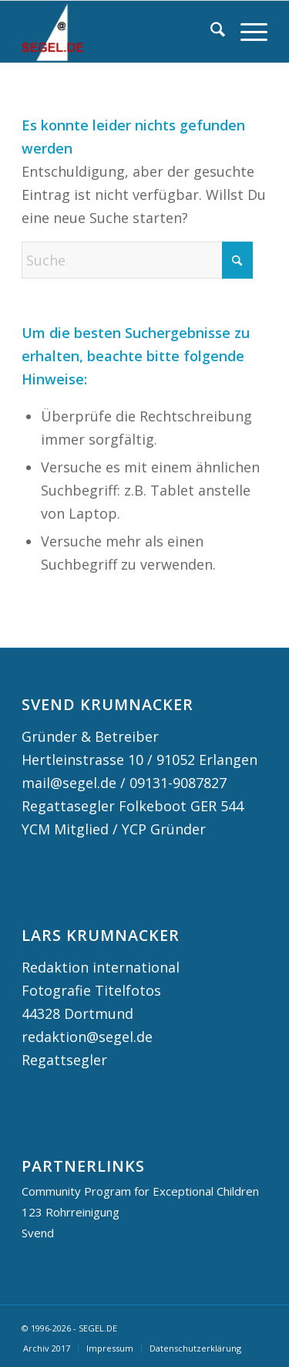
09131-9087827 (178, 782)
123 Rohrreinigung (70, 1212)
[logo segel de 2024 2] (120, 32)
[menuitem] (210, 32)
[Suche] (210, 32)
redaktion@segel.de (87, 1036)
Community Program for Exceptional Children (140, 1191)
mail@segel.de (69, 782)
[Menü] (246, 32)
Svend (38, 1232)
